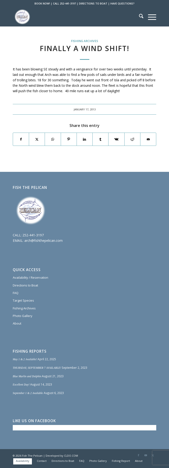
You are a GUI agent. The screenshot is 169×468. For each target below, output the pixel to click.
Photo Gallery (22, 316)
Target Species (23, 300)
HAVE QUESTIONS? (122, 3)
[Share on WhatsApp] (53, 139)
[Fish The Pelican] (70, 16)
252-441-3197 (33, 235)
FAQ (15, 293)
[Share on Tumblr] (100, 139)
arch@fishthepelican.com (43, 240)
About (17, 323)
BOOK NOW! (42, 3)
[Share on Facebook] (21, 139)
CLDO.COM (71, 455)
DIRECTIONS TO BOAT (93, 3)
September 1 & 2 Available (28, 393)
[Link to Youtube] (145, 455)
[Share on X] (37, 139)
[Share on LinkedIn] (84, 139)
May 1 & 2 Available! (25, 359)
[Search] (138, 16)
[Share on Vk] (116, 139)
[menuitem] (138, 16)
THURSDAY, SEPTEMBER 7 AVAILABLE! (37, 367)
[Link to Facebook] (138, 455)
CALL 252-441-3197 (64, 3)
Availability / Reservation (30, 277)
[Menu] (149, 16)
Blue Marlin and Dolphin (27, 376)
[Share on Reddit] (132, 139)
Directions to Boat (25, 285)
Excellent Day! (21, 384)
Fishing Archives (84, 41)
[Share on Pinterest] (69, 139)
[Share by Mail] (148, 139)
